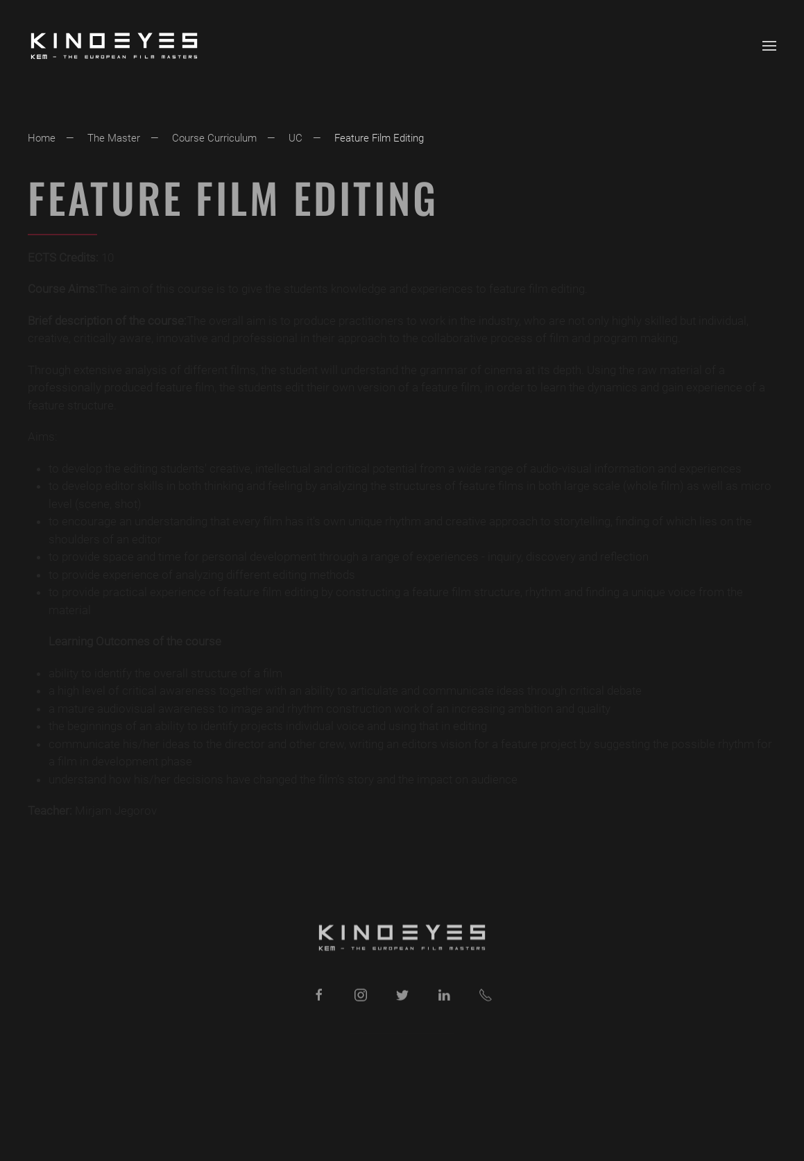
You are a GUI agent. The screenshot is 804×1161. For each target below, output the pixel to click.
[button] (769, 45)
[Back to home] (114, 45)
